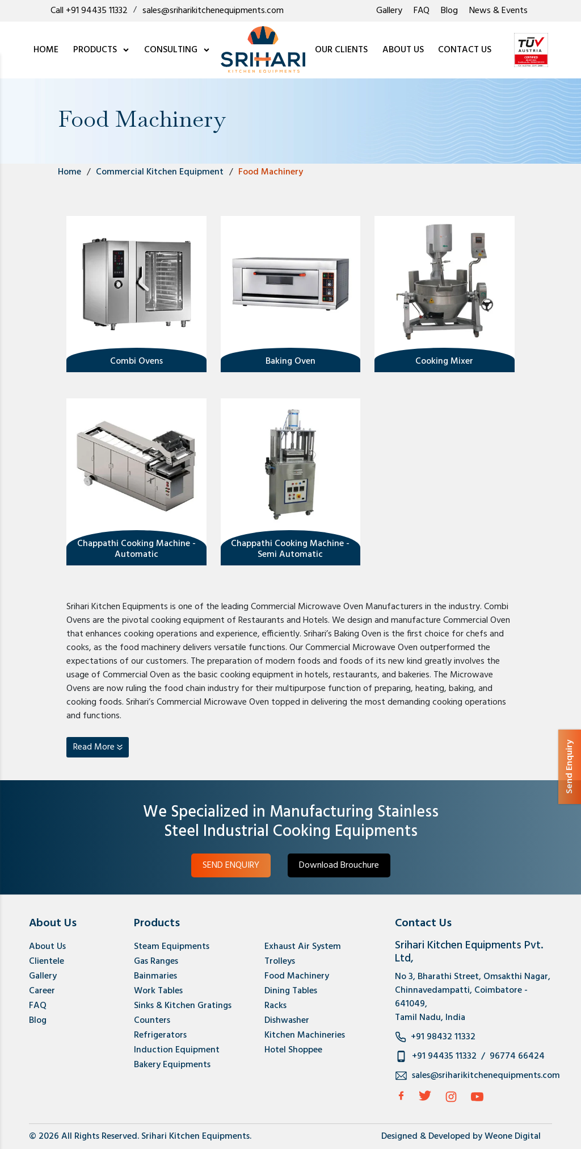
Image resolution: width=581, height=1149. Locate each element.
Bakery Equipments (172, 1065)
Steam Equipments (171, 946)
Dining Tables (290, 991)
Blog (449, 10)
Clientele (46, 961)
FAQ (422, 10)
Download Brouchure (339, 865)
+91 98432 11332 (443, 1037)
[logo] (263, 50)
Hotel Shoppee (293, 1050)
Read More (94, 747)
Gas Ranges (156, 961)
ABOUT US (403, 50)
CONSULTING (177, 50)
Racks (275, 1005)
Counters (152, 1020)
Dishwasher (286, 1020)
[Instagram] (451, 1096)
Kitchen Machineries (304, 1035)
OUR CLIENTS (341, 50)
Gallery (389, 10)
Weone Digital (513, 1136)
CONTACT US (464, 50)
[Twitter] (425, 1095)
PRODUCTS (101, 50)
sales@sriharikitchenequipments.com (213, 10)
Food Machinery (296, 976)
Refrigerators (160, 1035)
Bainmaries (155, 976)
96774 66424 (517, 1056)
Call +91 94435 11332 (89, 10)
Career (42, 991)
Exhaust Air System (302, 946)
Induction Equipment (177, 1050)
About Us (47, 946)
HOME (45, 50)
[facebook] (401, 1095)
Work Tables (158, 991)
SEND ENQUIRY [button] (231, 865)
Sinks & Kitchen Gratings (182, 1005)
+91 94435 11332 (444, 1056)
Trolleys (279, 961)
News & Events (498, 10)
